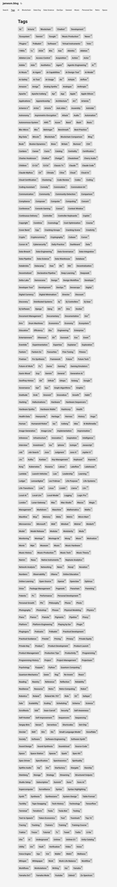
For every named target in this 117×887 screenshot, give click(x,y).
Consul (60, 208)
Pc (33, 595)
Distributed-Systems (44, 301)
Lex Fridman (55, 480)
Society (23, 738)
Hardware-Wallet (48, 408)
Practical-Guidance (28, 638)
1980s (22, 50)
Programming (89, 652)
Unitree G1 (71, 839)
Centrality (73, 150)
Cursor (85, 236)
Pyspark (39, 667)
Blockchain (50, 136)
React (82, 674)
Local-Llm (37, 495)
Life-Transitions (27, 487)
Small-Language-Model (70, 731)
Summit (58, 781)
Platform (23, 624)
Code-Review (63, 179)
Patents (23, 595)
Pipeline (73, 616)
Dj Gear (88, 301)
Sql (39, 767)
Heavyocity (41, 416)
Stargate (75, 767)
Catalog (59, 150)
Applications (25, 100)
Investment (39, 444)
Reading (23, 681)
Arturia (48, 107)
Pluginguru (24, 631)
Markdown (42, 509)
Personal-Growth (27, 602)
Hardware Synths (27, 408)
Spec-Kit (77, 753)
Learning (83, 473)
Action (75, 57)
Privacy (71, 638)
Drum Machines (36, 322)
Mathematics (73, 509)
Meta (59, 516)
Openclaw (75, 581)
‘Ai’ (21, 28)
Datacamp (40, 265)
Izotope (74, 444)
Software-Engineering (56, 738)
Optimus (89, 581)
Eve (76, 337)
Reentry (36, 681)
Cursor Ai (24, 244)
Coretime (38, 222)
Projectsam (88, 659)
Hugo (93, 416)
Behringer (48, 129)
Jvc (21, 459)
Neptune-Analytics (74, 559)
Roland (37, 695)
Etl (54, 337)
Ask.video (62, 107)
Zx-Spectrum (87, 875)
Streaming (65, 774)
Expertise (58, 344)
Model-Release (37, 530)
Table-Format (89, 796)
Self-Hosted (25, 717)
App (63, 93)
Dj (59, 301)
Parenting (90, 588)
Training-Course (80, 824)
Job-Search (34, 452)
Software (36, 738)
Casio (47, 150)
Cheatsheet (74, 157)
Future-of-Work (26, 365)
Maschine (57, 509)
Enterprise (79, 330)
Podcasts (39, 631)
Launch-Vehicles (40, 473)
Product (39, 645)
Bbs (36, 129)
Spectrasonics (61, 760)
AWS (47, 122)
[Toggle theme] (21, 3)
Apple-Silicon (88, 93)
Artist (37, 107)
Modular (54, 530)
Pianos (34, 616)
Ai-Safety (24, 79)
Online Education (71, 573)
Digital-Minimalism (48, 294)
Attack (65, 115)
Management (25, 509)
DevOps (61, 287)
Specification (42, 760)
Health (80, 408)
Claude (73, 165)
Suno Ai (81, 781)
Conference (25, 208)
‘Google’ (53, 36)
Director (66, 294)
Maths (88, 509)
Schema (76, 702)
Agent (59, 64)
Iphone (61, 444)
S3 (76, 695)
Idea (76, 423)
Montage (39, 538)
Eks (51, 330)
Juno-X (74, 452)
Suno (70, 781)
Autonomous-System (29, 122)
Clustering (47, 179)
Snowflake (91, 731)
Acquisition (61, 57)
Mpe (33, 545)
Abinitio (71, 50)
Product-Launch (82, 645)
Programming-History (29, 659)
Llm (85, 487)
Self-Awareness (82, 710)
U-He (89, 832)
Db (61, 265)
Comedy (45, 186)
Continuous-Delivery (29, 215)
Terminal (23, 810)
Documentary (53, 315)
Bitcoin (36, 136)
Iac (55, 423)
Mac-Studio (67, 502)
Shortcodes (68, 724)
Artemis (85, 100)
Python (52, 667)
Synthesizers (52, 796)
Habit (88, 394)
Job (21, 452)
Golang (75, 380)
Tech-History (58, 803)
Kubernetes (35, 466)
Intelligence (88, 437)
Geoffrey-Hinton (27, 380)
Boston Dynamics (38, 143)
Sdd (36, 710)
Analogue (68, 86)
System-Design (70, 796)
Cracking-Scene (73, 229)
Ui (30, 839)
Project (48, 659)
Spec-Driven (25, 760)
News (60, 566)
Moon (79, 538)
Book (22, 143)
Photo (79, 602)
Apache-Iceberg (39, 93)
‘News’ (88, 36)
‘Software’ (52, 43)
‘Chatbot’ (61, 28)
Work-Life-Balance (68, 860)
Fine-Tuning (68, 351)
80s (51, 50)
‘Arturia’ (31, 28)
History (82, 416)
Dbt (70, 265)
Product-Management (29, 652)
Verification (55, 846)
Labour (62, 466)
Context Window (76, 208)
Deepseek (85, 272)
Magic (92, 502)
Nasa (34, 559)
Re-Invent (69, 674)
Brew (54, 143)
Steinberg (24, 774)
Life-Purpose (72, 480)
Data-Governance (66, 251)
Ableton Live (25, 57)
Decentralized (26, 272)
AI (94, 64)
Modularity (68, 530)
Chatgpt (59, 157)
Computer (56, 201)
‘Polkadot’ (38, 43)
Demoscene (41, 279)
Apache (23, 93)
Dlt (60, 308)
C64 (88, 143)
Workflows (24, 867)
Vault (42, 846)
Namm (22, 559)
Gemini (49, 373)
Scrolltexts (24, 710)
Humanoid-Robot (39, 423)
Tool (63, 817)
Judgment (60, 452)
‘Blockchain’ (46, 28)
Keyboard (79, 459)
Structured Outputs (84, 774)
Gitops (63, 380)
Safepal (87, 695)
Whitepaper (38, 860)
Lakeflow (75, 466)
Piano (22, 616)
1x (32, 50)
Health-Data (25, 416)
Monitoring (24, 538)
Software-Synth (78, 738)
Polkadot (53, 631)
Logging (68, 495)
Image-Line (47, 430)
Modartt (90, 523)
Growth (76, 394)
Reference (50, 681)
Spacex (53, 753)
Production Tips (52, 652)
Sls (53, 731)
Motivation (92, 538)
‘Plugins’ (23, 43)
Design (55, 279)
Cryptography (57, 236)
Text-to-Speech (26, 817)
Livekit (63, 487)
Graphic (80, 387)
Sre (48, 767)
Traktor (23, 832)
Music (57, 545)
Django (39, 308)
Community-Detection (66, 193)
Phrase (56, 609)
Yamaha (77, 867)
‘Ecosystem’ (25, 36)
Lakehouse (90, 466)
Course (90, 222)
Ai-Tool (37, 79)
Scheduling (62, 702)
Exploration (87, 344)
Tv (57, 832)
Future (69, 358)
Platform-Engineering (43, 624)
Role (67, 695)
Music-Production (46, 552)
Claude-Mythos (26, 172)
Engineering (64, 330)
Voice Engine (25, 853)
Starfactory (60, 767)
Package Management (40, 588)
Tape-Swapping (39, 803)
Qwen (47, 674)
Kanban (43, 459)
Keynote (92, 459)
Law (55, 473)
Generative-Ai (77, 373)
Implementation (65, 430)
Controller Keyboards (68, 215)
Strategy (50, 774)
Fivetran (23, 358)
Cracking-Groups (53, 229)
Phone (68, 602)
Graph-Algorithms (63, 387)
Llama (74, 487)
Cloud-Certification (28, 179)
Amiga (36, 86)
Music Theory (83, 552)
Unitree (58, 839)
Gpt (38, 387)
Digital (89, 287)
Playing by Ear (65, 624)
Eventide (23, 344)
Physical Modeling (73, 609)
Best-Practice (81, 129)
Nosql (71, 566)
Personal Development (69, 595)
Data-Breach (25, 251)
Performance (46, 595)
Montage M (54, 538)
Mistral (78, 523)
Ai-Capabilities (54, 72)
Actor (87, 57)
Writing (56, 867)
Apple (73, 93)
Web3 (69, 853)
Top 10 (89, 817)
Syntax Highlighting (77, 788)
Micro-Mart (84, 516)
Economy (69, 322)
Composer (41, 201)
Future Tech (84, 358)
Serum (39, 724)
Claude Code (88, 165)
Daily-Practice (59, 244)
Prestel (46, 638)
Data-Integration (87, 251)
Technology (75, 803)
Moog (68, 538)
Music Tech (66, 552)
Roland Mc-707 (52, 695)
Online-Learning (27, 581)
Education (24, 330)
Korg (22, 466)
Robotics (23, 695)
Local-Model (53, 495)
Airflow (84, 79)
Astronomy (24, 115)
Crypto (22, 236)
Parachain (75, 588)
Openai (61, 581)
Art (75, 100)
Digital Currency (27, 294)
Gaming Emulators (80, 365)
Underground (42, 839)
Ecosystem (84, 322)
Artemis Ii (24, 107)
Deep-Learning (68, 272)
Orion (22, 588)
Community (45, 193)
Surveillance (45, 788)
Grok (36, 394)
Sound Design (26, 746)
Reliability (80, 681)
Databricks (24, 265)
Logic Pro (82, 495)
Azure (58, 122)
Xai (67, 867)
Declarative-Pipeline (47, 272)
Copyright (24, 222)
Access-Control (43, 57)
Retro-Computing (67, 688)
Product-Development (58, 645)
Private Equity (86, 638)
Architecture (62, 100)
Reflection (65, 681)
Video (69, 846)
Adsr (33, 64)
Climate (51, 172)
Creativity (91, 229)
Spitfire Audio (26, 767)
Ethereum (43, 337)
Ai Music (23, 72)
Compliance (25, 201)
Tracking (36, 824)
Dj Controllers (72, 301)
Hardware (56, 401)
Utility (22, 846)
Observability (39, 573)
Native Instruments (51, 559)
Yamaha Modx (43, 875)
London (23, 502)
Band (69, 122)
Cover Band (25, 229)
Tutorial (47, 832)
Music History (26, 552)
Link (41, 487)
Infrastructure (40, 437)
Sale (21, 702)
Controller (48, 215)
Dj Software (25, 308)
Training (63, 824)
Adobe (22, 64)
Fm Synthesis (39, 358)
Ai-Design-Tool (73, 72)
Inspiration (72, 437)
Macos (81, 502)
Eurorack (65, 337)
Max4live (23, 516)
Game (50, 365)
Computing (71, 201)
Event (86, 337)
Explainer (72, 344)
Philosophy (54, 602)
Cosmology (53, 222)
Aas (60, 50)
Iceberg (65, 423)
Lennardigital (37, 480)
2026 (41, 50)
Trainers (49, 824)
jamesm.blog (11, 3)
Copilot (87, 215)
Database (81, 258)
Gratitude (24, 394)
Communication (27, 193)
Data (88, 244)
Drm (21, 322)
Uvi (32, 846)
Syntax (59, 788)
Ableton (84, 50)
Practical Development (74, 631)
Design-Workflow (71, 279)
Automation (91, 115)
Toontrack (75, 817)
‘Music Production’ (71, 36)
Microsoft (42, 523)
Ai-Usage (50, 79)
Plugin (80, 624)
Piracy (86, 616)
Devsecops (75, 287)
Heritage (56, 416)
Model (22, 530)
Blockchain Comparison (72, 136)
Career (36, 150)
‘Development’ (78, 28)
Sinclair (23, 731)
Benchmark (64, 129)
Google (87, 380)
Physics (91, 609)
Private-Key (25, 645)
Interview (24, 444)
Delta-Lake (24, 279)
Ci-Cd (35, 165)
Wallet (58, 853)
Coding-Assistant (27, 186)
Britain (65, 143)
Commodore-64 (79, 186)
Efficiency (39, 330)
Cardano (23, 150)
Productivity (71, 652)
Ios (51, 444)
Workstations (41, 867)
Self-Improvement (45, 717)
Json (47, 452)
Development (45, 287)
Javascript (87, 444)
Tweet (67, 832)
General (61, 373)
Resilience (24, 688)
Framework (56, 358)
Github (51, 380)
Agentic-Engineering (77, 64)
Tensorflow (91, 803)
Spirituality (77, 760)
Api (54, 93)
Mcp (35, 516)
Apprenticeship (43, 100)
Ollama (54, 573)
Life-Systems (90, 480)
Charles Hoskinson (28, 157)
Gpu (47, 387)
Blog (91, 136)
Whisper (23, 860)
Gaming (62, 365)
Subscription (42, 781)
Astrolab (90, 107)
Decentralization (85, 265)
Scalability (34, 702)
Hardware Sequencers (76, 401)
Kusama (49, 466)
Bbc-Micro (24, 129)
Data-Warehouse (63, 258)
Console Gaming (43, 208)
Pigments (60, 616)
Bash (79, 122)
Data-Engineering (44, 251)
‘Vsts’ (89, 43)
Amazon (23, 86)
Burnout (77, 143)
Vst (48, 853)
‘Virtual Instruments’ (72, 43)
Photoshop (42, 609)
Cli (40, 172)
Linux (52, 487)
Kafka (31, 459)
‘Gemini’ (40, 36)
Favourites (52, 351)
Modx (82, 530)
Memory (47, 516)
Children (23, 165)
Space (22, 753)
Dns (68, 308)
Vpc (39, 853)
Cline (63, 172)
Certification (89, 150)
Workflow (86, 860)
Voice (80, 846)
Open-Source (46, 581)
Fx (40, 365)
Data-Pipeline (26, 258)
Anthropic (82, 86)
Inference (24, 437)
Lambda (23, 473)
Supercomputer (26, 788)
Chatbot (46, 157)
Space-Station (37, 753)
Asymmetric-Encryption (46, 115)
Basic (90, 122)
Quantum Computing (71, 667)
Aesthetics (46, 64)
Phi (42, 602)
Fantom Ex (37, 351)
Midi (53, 523)
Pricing (58, 638)
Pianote (46, 616)
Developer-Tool (26, 287)
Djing (51, 308)
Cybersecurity (40, 244)
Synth (22, 796)
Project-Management (67, 659)
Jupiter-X (87, 452)
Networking (47, 566)
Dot (87, 315)
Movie (22, 545)
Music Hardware (73, 545)
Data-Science (43, 258)
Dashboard (75, 244)
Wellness (82, 853)
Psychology (25, 667)
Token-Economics (47, 817)
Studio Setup (25, 781)
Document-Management (30, 315)
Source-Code (81, 746)
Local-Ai (23, 495)
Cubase (73, 236)
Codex (78, 179)
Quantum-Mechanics (29, 674)
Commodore (60, 186)
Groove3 (47, 394)
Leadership (68, 473)
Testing (77, 810)
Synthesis (36, 796)
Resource (39, 688)
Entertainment (26, 337)
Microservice (25, 523)
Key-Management (60, 459)
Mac (53, 502)
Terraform (38, 810)
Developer (90, 279)
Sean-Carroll (50, 710)
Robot (84, 688)
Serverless (52, 724)
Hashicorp (66, 408)
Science (90, 702)
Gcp (38, 373)
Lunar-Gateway (39, 502)
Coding (90, 179)
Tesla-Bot (63, 810)
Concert (86, 201)
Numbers (24, 573)
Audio (77, 115)
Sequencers (65, 717)
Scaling (48, 702)
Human (23, 423)
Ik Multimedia (90, 423)
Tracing (23, 824)
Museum (44, 545)
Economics (54, 322)
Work (51, 860)
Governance (25, 387)
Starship (88, 767)
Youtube (59, 875)
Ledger (23, 480)
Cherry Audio (90, 157)
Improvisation (84, 430)
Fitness (83, 351)
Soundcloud (64, 746)
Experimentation (41, 344)
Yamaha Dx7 (25, 875)
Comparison (87, 193)
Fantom (23, 351)
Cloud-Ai (85, 172)
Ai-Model (89, 72)
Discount (80, 294)
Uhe (21, 839)
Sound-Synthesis (45, 746)
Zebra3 (72, 875)
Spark (65, 753)
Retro (52, 688)
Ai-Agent (37, 72)
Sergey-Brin (25, 724)
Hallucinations (39, 401)
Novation (84, 566)
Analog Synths (51, 86)
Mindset (65, 523)
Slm (43, 731)
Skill (34, 731)
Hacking (23, 401)
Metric (70, 516)
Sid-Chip (83, 724)
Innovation (57, 437)
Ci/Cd (46, 165)
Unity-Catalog (88, 839)
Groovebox (62, 394)
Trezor (34, 832)
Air (61, 79)
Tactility (23, 803)
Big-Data (23, 136)
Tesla (51, 810)
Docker (79, 308)
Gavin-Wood (25, 373)
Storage (38, 774)
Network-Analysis (27, 566)
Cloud (73, 172)
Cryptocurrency (38, 236)
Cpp (37, 229)
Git (41, 380)
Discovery (24, 301)
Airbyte (72, 79)
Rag (57, 674)
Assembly (76, 107)
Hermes (69, 416)
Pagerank (61, 588)
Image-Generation (28, 430)
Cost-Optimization (73, 222)
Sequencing (81, 717)
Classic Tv (59, 165)
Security (65, 710)
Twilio (78, 832)
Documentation (72, 315)
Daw (52, 265)
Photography (25, 609)
